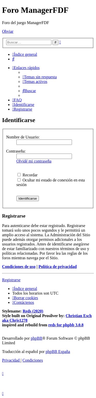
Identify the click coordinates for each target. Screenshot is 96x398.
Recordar (27, 175)
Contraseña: (16, 151)
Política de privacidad (57, 266)
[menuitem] (13, 59)
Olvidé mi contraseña (33, 161)
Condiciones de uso (19, 266)
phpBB (36, 338)
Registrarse (11, 280)
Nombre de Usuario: (23, 137)
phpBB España (58, 351)
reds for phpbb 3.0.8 (66, 325)
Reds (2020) (33, 311)
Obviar (7, 31)
